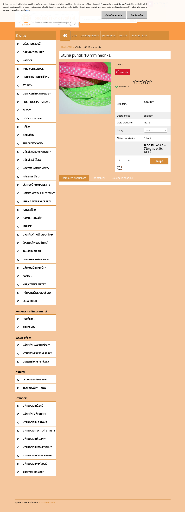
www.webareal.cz (48, 502)
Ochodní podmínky (90, 35)
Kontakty (123, 35)
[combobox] (155, 130)
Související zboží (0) (122, 178)
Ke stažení (99, 178)
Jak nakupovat (108, 35)
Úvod (63, 47)
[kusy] (121, 160)
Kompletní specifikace (74, 178)
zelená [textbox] (149, 130)
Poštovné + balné (139, 35)
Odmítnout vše (113, 15)
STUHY (71, 47)
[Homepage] (66, 35)
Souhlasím (137, 15)
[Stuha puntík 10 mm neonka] (85, 63)
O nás (74, 35)
